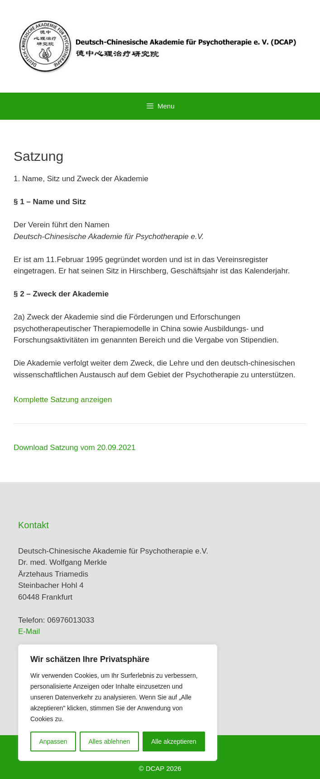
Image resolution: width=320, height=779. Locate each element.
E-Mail (29, 631)
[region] (117, 702)
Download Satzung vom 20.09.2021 (74, 447)
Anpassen (53, 741)
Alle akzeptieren (173, 741)
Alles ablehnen (109, 741)
